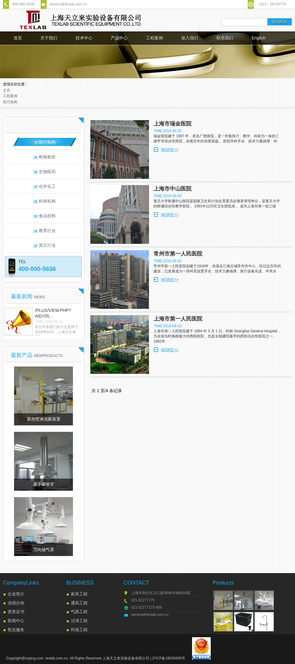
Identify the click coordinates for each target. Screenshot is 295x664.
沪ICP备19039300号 (168, 658)
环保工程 (79, 629)
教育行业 (47, 230)
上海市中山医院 (172, 189)
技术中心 (84, 38)
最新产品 (37, 355)
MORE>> (170, 149)
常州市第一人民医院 (178, 254)
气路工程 (79, 611)
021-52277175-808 (146, 607)
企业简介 (16, 593)
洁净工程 (79, 620)
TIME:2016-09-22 (49, 322)
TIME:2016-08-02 (168, 131)
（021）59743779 (271, 4)
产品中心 (119, 38)
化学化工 (47, 186)
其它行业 (47, 245)
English (259, 38)
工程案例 (154, 38)
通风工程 (79, 602)
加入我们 (189, 38)
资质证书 (16, 611)
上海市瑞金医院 (172, 124)
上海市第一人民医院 (178, 319)
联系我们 (224, 38)
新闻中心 (16, 620)
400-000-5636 (23, 4)
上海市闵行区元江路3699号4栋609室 (161, 593)
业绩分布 (16, 602)
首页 (18, 38)
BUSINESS (80, 583)
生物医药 (47, 171)
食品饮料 (47, 215)
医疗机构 (10, 102)
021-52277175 (142, 600)
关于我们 (48, 38)
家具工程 (79, 593)
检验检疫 (47, 156)
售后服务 (16, 629)
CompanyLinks (21, 583)
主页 (6, 90)
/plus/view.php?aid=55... (53, 313)
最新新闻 (28, 296)
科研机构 (47, 201)
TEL (22, 261)
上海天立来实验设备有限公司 (125, 658)
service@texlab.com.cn (68, 4)
